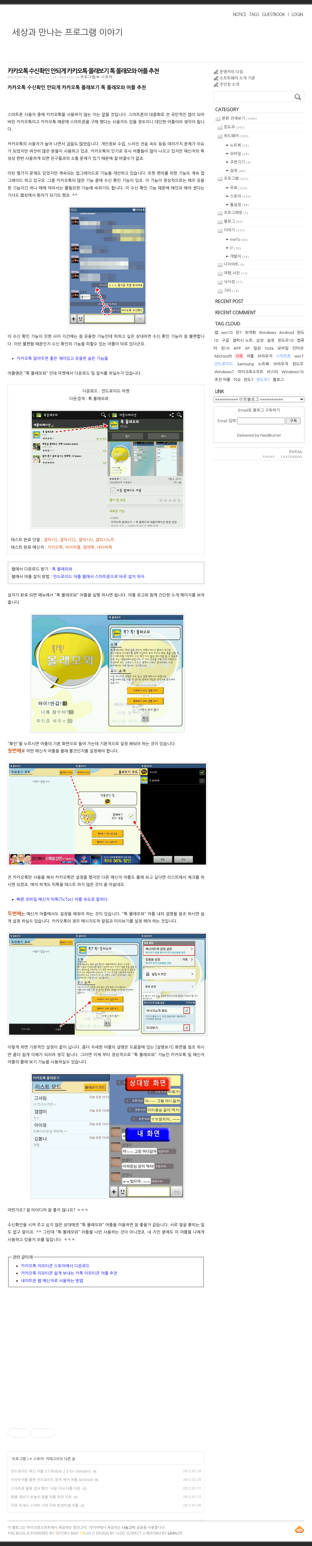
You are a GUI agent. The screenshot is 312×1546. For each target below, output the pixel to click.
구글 (225, 340)
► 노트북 (237, 145)
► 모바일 (237, 154)
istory (62, 1533)
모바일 (283, 348)
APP (237, 348)
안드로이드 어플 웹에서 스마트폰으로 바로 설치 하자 (98, 576)
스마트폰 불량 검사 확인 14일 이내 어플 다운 (46, 1488)
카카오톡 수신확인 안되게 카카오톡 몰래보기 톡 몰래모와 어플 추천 (83, 71)
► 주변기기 (238, 162)
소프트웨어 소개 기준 (237, 78)
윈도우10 (286, 340)
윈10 (225, 348)
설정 (270, 340)
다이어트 (234, 264)
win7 (299, 356)
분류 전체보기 (239, 118)
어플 (250, 356)
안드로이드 (223, 364)
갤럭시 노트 (243, 340)
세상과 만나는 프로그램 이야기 (67, 32)
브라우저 (264, 356)
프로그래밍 (236, 213)
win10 (227, 333)
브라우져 (281, 364)
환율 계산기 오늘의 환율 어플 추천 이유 (41, 1497)
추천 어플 (222, 380)
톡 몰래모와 (62, 569)
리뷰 (239, 356)
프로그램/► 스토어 (97, 77)
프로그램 (19, 1459)
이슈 (237, 380)
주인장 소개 (229, 84)
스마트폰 (283, 356)
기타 (231, 291)
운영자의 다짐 (231, 72)
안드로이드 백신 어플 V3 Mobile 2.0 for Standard (51, 1471)
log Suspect (128, 1533)
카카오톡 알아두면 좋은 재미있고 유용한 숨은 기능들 (62, 358)
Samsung (245, 364)
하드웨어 (236, 136)
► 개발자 (237, 256)
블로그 (233, 221)
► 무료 (236, 188)
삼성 (259, 340)
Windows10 (293, 372)
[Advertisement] (106, 1360)
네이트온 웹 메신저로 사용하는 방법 (52, 1281)
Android (286, 333)
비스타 (272, 372)
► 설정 (235, 171)
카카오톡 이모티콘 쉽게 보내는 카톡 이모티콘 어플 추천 (69, 1273)
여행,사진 (235, 273)
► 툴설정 (237, 205)
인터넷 (298, 348)
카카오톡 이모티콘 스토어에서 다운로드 (55, 1266)
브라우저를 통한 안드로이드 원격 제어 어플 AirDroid (52, 1480)
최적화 (250, 333)
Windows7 (224, 372)
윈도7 (248, 380)
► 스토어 (37, 1459)
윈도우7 (263, 380)
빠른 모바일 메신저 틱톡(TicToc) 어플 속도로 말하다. (63, 899)
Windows (267, 333)
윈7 (239, 333)
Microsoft (223, 356)
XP (247, 348)
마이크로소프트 (250, 372)
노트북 (263, 364)
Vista (269, 348)
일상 (257, 348)
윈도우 (234, 127)
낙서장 (233, 282)
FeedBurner (270, 435)
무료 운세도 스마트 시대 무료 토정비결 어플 (44, 1505)
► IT (233, 248)
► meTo (237, 239)
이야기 (234, 230)
